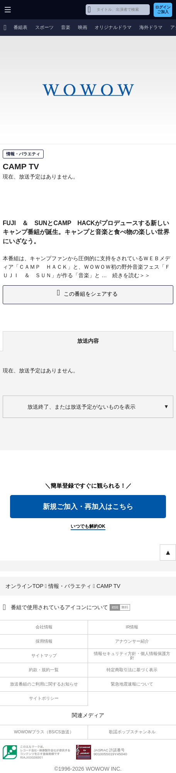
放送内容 (88, 341)
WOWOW (35, 9)
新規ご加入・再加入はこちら (88, 506)
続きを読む (125, 275)
